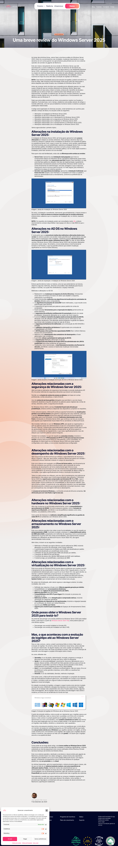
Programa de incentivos (67, 817)
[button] (47, 810)
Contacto (106, 7)
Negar (25, 839)
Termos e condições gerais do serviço (106, 824)
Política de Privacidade (104, 818)
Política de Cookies (16, 843)
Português (109, 3)
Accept (10, 839)
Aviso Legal (35, 843)
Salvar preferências (40, 839)
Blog (93, 7)
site (74, 221)
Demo (72, 6)
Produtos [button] (40, 6)
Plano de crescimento (67, 820)
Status (81, 817)
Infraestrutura (58, 6)
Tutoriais (99, 7)
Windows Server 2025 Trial (60, 620)
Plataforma (49, 6)
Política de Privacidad (27, 843)
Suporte (81, 820)
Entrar (112, 7)
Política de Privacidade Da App (106, 816)
